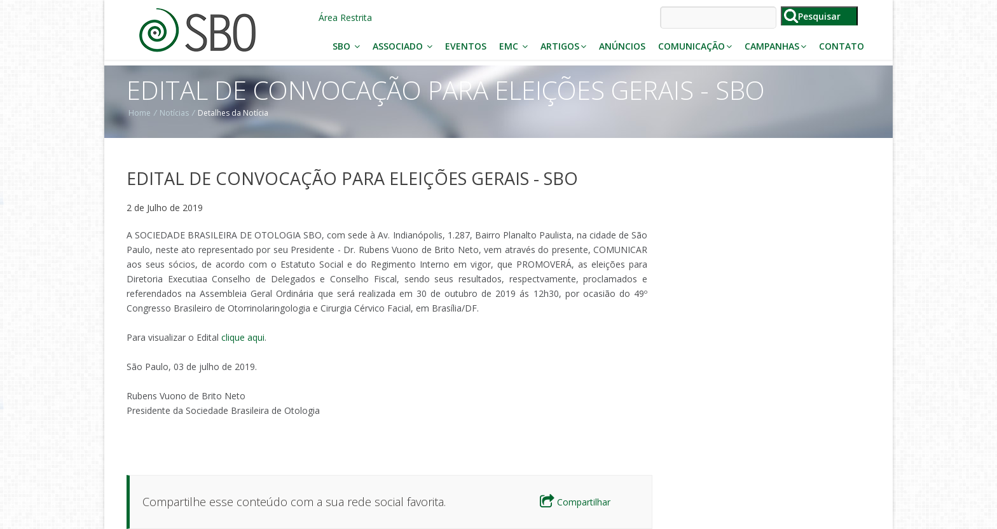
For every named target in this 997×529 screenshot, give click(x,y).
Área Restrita (345, 17)
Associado (402, 46)
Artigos (563, 46)
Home (139, 112)
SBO (346, 46)
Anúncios (622, 46)
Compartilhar (575, 502)
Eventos (465, 46)
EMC (513, 46)
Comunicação (695, 46)
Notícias (174, 112)
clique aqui (243, 337)
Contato (841, 46)
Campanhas (775, 46)
